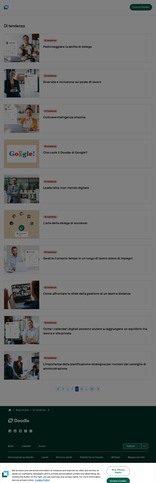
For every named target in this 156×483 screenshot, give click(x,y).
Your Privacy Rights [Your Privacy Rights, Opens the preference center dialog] (118, 473)
